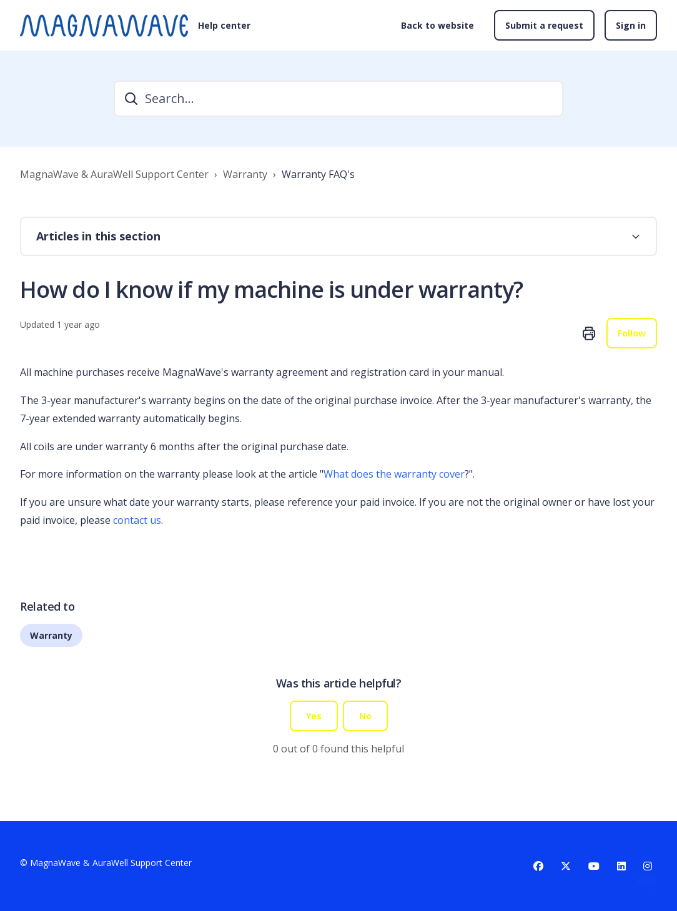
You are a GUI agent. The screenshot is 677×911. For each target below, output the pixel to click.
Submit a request (544, 25)
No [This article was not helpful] (365, 716)
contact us (137, 520)
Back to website (437, 25)
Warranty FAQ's (318, 174)
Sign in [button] (631, 25)
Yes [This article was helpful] (314, 716)
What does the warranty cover (394, 474)
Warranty (245, 174)
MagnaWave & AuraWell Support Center (114, 174)
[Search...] (338, 99)
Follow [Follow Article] (632, 333)
